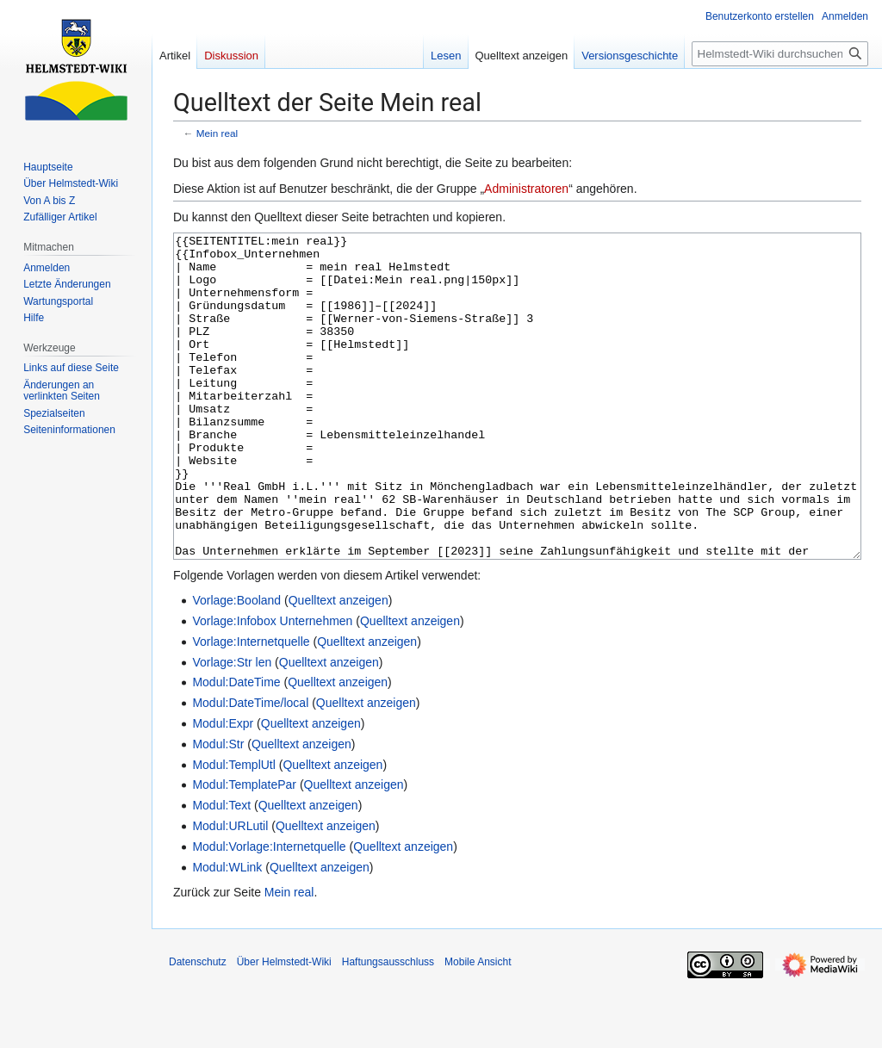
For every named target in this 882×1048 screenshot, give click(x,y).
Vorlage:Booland (236, 665)
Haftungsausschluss (388, 1026)
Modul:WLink (227, 932)
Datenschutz (198, 1026)
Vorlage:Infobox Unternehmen (272, 685)
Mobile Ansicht (477, 1026)
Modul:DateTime (236, 746)
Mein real (217, 133)
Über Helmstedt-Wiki (284, 1026)
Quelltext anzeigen (338, 665)
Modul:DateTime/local (250, 767)
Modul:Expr (222, 788)
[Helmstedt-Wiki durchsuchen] (780, 53)
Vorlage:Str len (231, 727)
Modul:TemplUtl (233, 829)
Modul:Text (221, 870)
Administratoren (526, 188)
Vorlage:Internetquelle (250, 706)
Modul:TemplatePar (244, 849)
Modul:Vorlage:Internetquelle (268, 911)
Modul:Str (218, 808)
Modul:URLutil (230, 890)
